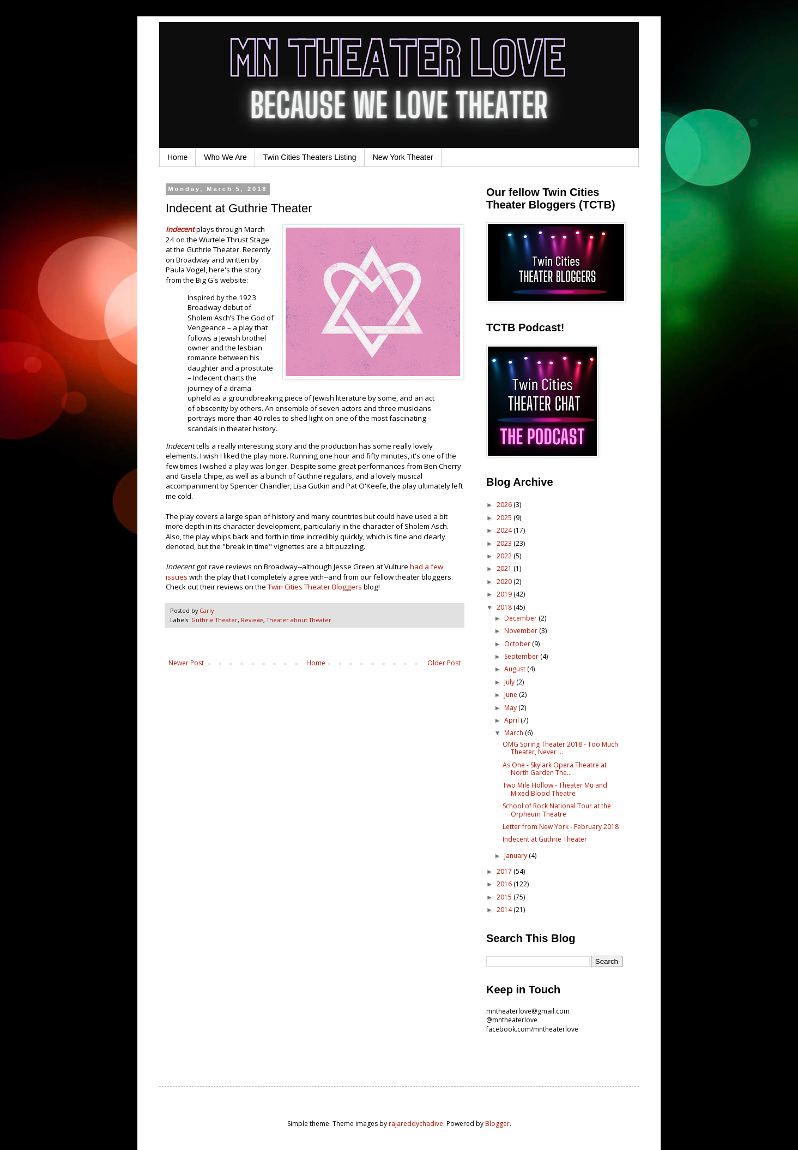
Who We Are (225, 157)
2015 (505, 897)
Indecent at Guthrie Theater (545, 839)
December (521, 618)
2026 (505, 504)
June (511, 694)
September (522, 656)
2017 (505, 871)
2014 (505, 909)
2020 (505, 581)
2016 (505, 884)
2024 (505, 530)
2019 (505, 594)
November (521, 630)
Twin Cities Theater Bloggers (315, 587)
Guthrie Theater (214, 620)
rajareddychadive (416, 1123)
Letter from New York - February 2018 (561, 826)
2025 (505, 517)
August (515, 669)
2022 (505, 556)
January (516, 855)
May (511, 707)
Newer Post (186, 663)
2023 (505, 543)
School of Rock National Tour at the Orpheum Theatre (557, 809)
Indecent (180, 229)
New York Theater (403, 157)
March (514, 732)
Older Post (444, 663)
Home (177, 157)
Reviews (252, 620)
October (518, 643)
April (512, 720)
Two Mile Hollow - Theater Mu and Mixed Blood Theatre (555, 788)
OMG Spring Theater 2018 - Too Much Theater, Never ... (560, 748)
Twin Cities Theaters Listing (309, 157)
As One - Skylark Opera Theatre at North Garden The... (555, 768)
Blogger (497, 1123)
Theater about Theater (299, 620)
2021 (505, 568)
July (510, 682)
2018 (505, 607)
